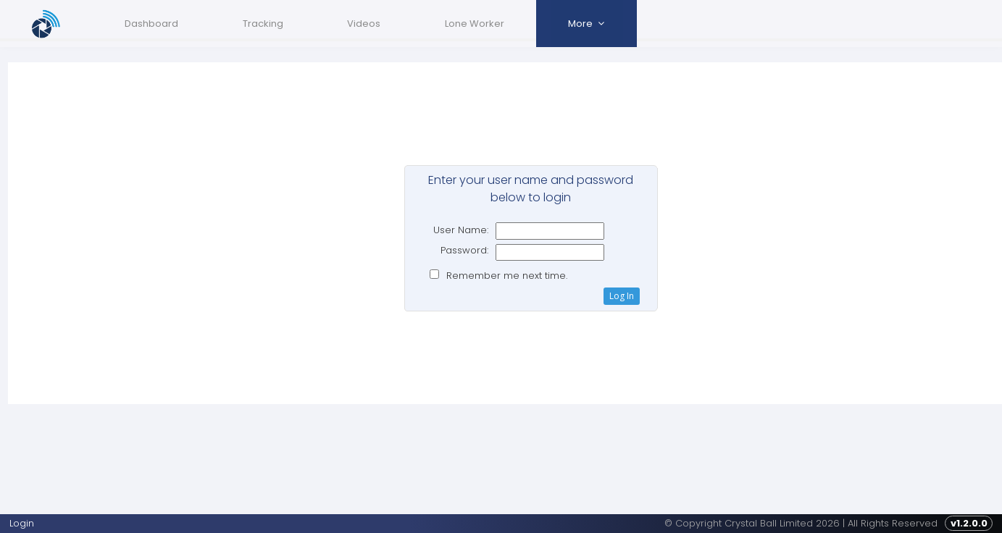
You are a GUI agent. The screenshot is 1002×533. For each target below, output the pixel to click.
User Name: (457, 230)
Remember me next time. (503, 275)
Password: (461, 250)
